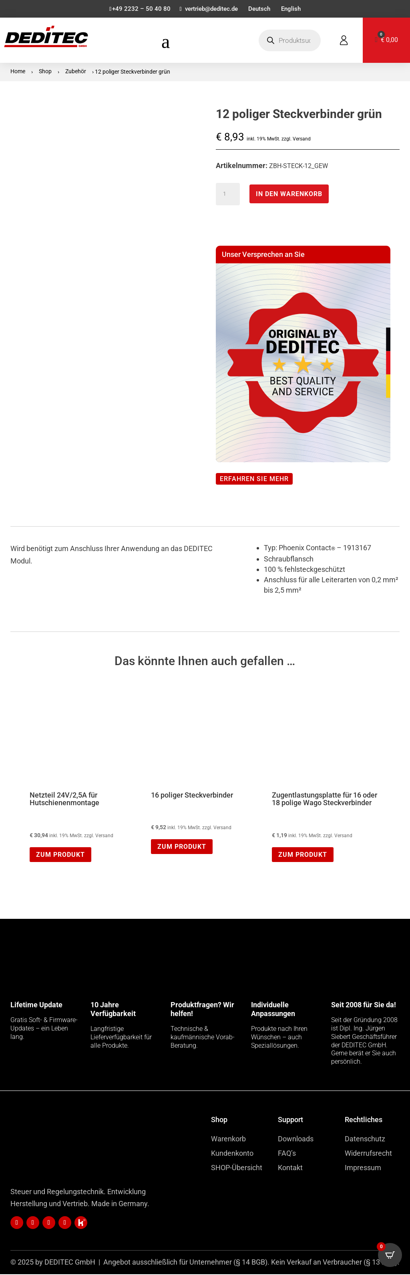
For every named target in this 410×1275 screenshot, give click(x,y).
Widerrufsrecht (368, 1154)
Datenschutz (365, 1139)
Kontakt (290, 1168)
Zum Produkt (60, 855)
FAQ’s (287, 1154)
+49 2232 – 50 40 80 (137, 9)
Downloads (296, 1139)
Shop (45, 72)
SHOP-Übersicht (236, 1168)
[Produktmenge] (228, 195)
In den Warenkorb (289, 194)
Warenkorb (228, 1139)
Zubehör (75, 72)
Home (17, 72)
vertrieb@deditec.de (210, 9)
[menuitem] (260, 10)
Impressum (363, 1168)
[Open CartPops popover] (390, 1255)
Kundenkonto (232, 1154)
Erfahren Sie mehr (254, 479)
